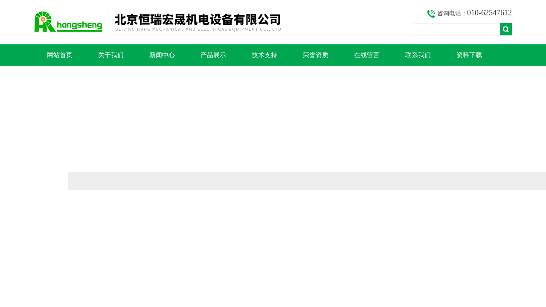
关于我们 (111, 55)
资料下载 (469, 55)
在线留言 (367, 55)
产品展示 (213, 55)
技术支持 (264, 55)
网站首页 (60, 55)
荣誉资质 (315, 55)
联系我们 (418, 55)
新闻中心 (162, 55)
